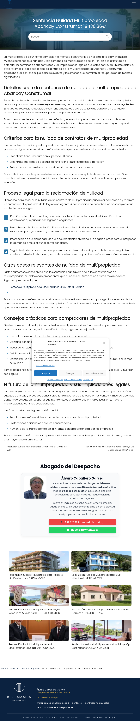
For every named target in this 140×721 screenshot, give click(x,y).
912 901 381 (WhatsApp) (84, 530)
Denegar (70, 373)
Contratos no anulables (97, 703)
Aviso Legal (88, 379)
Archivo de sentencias (33, 717)
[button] (104, 343)
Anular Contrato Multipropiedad (53, 703)
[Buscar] (106, 35)
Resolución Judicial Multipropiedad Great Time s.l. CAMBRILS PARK (36, 448)
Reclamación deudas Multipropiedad (55, 707)
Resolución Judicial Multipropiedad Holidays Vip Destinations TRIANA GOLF (110, 448)
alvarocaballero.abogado (105, 717)
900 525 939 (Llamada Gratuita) (84, 522)
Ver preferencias (94, 373)
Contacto (77, 703)
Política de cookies (55, 379)
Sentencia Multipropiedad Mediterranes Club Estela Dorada (47, 287)
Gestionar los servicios (45, 365)
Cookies (86, 717)
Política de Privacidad (73, 379)
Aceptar (45, 373)
